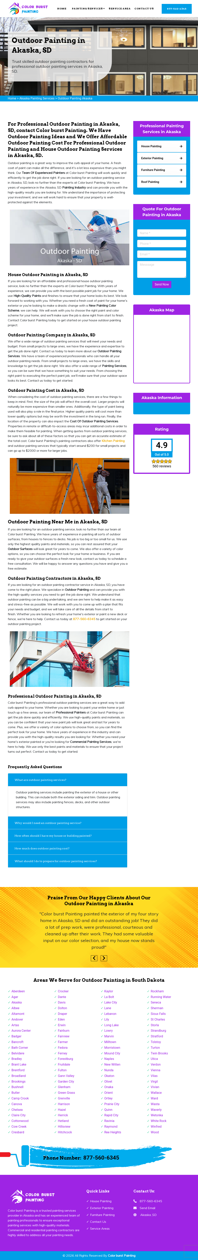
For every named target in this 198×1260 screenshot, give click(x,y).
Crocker (63, 991)
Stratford (157, 1036)
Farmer (63, 1042)
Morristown (112, 1048)
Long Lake (111, 1025)
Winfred (156, 1126)
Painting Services (88, 8)
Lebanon (110, 1014)
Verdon (156, 1064)
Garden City (66, 1081)
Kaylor (108, 991)
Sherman (157, 1008)
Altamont (18, 1014)
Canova (17, 1104)
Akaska (17, 1002)
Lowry (108, 1030)
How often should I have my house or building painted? (53, 835)
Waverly (156, 1110)
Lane (107, 1008)
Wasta (155, 1104)
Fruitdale (64, 1064)
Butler (16, 1093)
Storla (155, 1025)
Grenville (64, 1098)
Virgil (154, 1081)
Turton (155, 1048)
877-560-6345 (176, 8)
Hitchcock (65, 1132)
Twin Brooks (159, 1053)
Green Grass (66, 1093)
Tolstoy (156, 1042)
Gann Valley (66, 1076)
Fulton (62, 1070)
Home (61, 8)
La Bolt (109, 997)
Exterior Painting (101, 1208)
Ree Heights (112, 1132)
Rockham (157, 991)
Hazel (62, 1110)
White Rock (158, 1121)
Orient (108, 1093)
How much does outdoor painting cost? (42, 848)
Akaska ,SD (148, 1215)
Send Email (147, 1208)
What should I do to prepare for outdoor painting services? (56, 861)
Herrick (63, 1115)
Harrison (64, 1104)
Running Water (161, 997)
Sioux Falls (158, 1014)
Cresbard (18, 1132)
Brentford (18, 1070)
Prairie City (112, 1104)
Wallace (156, 1093)
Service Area (119, 8)
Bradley (17, 1059)
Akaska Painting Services (37, 98)
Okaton (109, 1076)
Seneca (156, 1002)
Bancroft (18, 1042)
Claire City (19, 1115)
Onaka (108, 1087)
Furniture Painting (102, 1215)
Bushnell (18, 1087)
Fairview (63, 1036)
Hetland (63, 1121)
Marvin (109, 1036)
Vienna (155, 1070)
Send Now (162, 284)
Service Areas (100, 1228)
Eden (61, 1019)
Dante (62, 997)
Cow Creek (19, 1126)
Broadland (19, 1076)
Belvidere (18, 1053)
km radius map (162, 348)
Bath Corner (20, 1048)
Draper (62, 1014)
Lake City (110, 1002)
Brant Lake (19, 1064)
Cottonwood (20, 1121)
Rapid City (111, 1115)
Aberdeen (18, 991)
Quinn (108, 1110)
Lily (106, 1019)
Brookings (19, 1081)
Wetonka (157, 1115)
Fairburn (63, 1030)
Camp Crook (20, 1098)
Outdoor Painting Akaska (75, 98)
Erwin (62, 1025)
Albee (15, 1008)
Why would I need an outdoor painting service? (49, 823)
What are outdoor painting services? (41, 779)
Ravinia (109, 1121)
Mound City (112, 1053)
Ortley (108, 1098)
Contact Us (144, 8)
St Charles (158, 1019)
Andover (17, 1019)
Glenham (64, 1087)
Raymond (111, 1126)
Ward (154, 1098)
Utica (154, 1059)
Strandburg (158, 1030)
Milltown (110, 1042)
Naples (109, 1059)
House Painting (100, 1201)
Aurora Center (21, 1030)
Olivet (108, 1081)
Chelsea (17, 1110)
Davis (62, 1002)
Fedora (63, 1048)
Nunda (109, 1070)
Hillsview (64, 1126)
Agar (15, 997)
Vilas (154, 1076)
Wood (155, 1132)
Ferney (62, 1053)
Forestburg (65, 1059)
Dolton (62, 1008)
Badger (17, 1036)
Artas (15, 1025)
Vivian (155, 1087)
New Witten (112, 1064)
